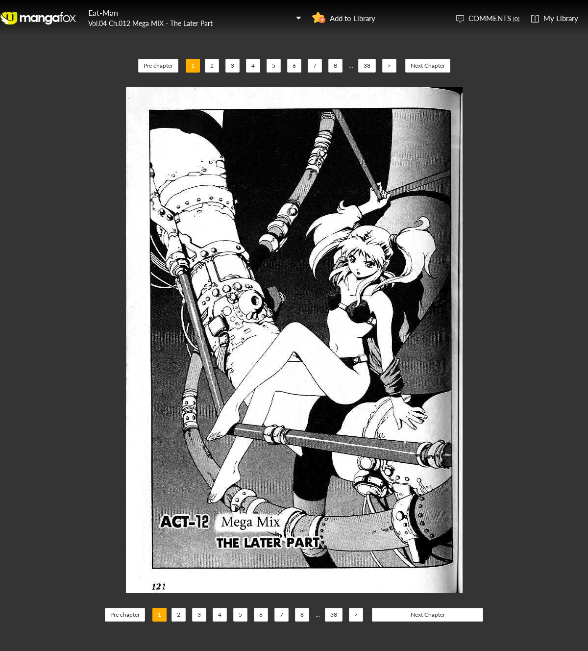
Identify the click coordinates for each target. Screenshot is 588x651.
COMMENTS (493, 18)
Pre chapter (158, 65)
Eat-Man (103, 12)
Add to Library (352, 18)
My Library (560, 18)
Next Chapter (428, 65)
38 (367, 65)
